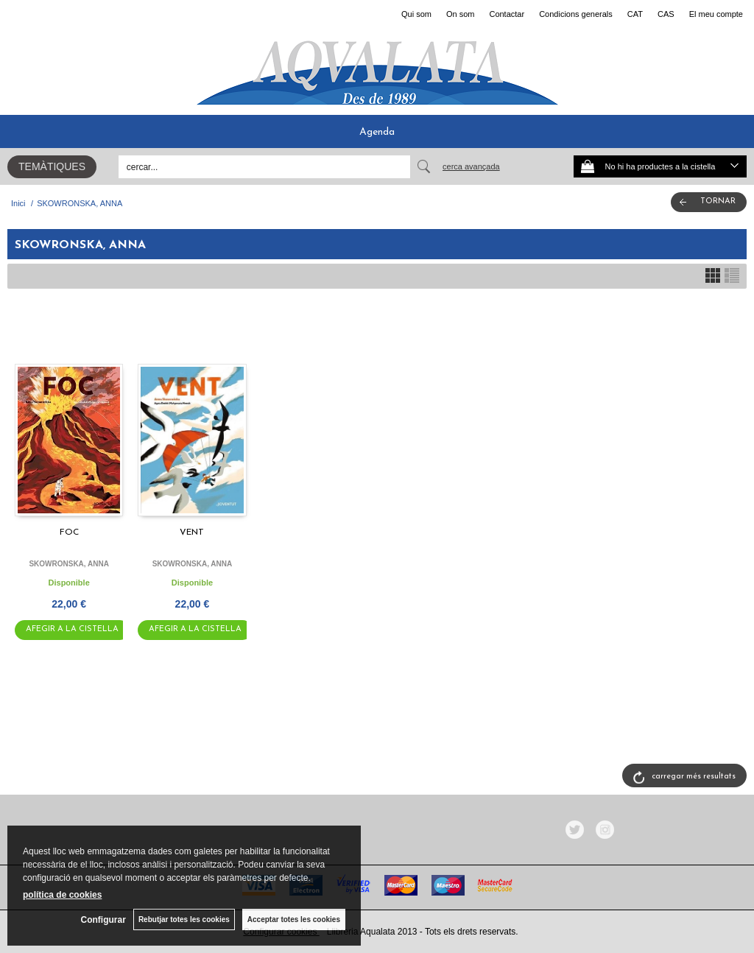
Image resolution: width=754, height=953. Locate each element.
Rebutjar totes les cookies (184, 919)
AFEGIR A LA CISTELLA (72, 629)
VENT (192, 532)
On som (460, 14)
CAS (666, 14)
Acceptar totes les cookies (293, 919)
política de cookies (62, 895)
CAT (635, 14)
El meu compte (716, 14)
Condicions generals (576, 14)
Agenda (377, 132)
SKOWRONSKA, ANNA (69, 564)
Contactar (506, 14)
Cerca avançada (471, 166)
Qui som (416, 14)
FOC (69, 532)
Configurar (103, 920)
